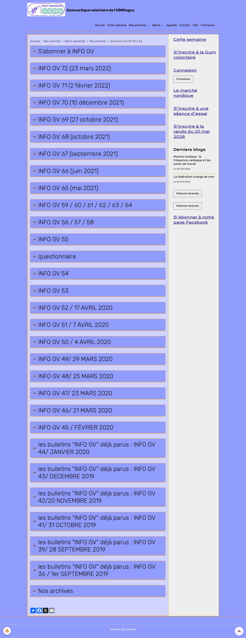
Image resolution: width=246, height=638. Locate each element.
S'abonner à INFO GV (63, 51)
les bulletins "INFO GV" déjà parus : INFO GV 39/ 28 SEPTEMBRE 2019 (94, 549)
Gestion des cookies (123, 633)
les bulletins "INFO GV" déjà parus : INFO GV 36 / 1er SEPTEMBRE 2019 (94, 573)
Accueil (100, 25)
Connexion (208, 25)
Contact (184, 25)
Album (156, 25)
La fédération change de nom (193, 177)
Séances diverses (187, 194)
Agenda (172, 25)
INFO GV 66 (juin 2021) (65, 172)
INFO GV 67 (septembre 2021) (75, 154)
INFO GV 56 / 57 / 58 (63, 223)
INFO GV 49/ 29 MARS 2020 (72, 361)
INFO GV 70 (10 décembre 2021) (78, 103)
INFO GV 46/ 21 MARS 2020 (72, 412)
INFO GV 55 (50, 240)
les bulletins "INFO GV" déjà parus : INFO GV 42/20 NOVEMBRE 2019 (94, 500)
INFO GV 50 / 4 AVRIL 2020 (72, 344)
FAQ (195, 25)
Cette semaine (116, 25)
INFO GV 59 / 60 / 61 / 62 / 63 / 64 (82, 206)
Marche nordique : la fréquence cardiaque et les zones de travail (192, 160)
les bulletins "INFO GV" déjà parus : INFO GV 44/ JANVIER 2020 (94, 450)
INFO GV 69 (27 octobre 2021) (75, 120)
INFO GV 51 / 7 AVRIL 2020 (71, 326)
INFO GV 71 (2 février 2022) (71, 86)
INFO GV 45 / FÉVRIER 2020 (73, 430)
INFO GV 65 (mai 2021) (65, 189)
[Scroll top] (239, 631)
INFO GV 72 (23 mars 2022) (72, 68)
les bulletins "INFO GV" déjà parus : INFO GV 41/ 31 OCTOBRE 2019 (94, 524)
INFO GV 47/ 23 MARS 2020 (72, 395)
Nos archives (98, 41)
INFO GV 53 (50, 292)
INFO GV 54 (50, 275)
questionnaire (54, 258)
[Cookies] (7, 631)
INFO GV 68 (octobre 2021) (71, 137)
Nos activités (138, 25)
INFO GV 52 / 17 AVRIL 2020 (72, 309)
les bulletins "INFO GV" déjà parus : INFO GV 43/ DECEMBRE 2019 (94, 475)
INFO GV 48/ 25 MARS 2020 (73, 378)
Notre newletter (75, 41)
